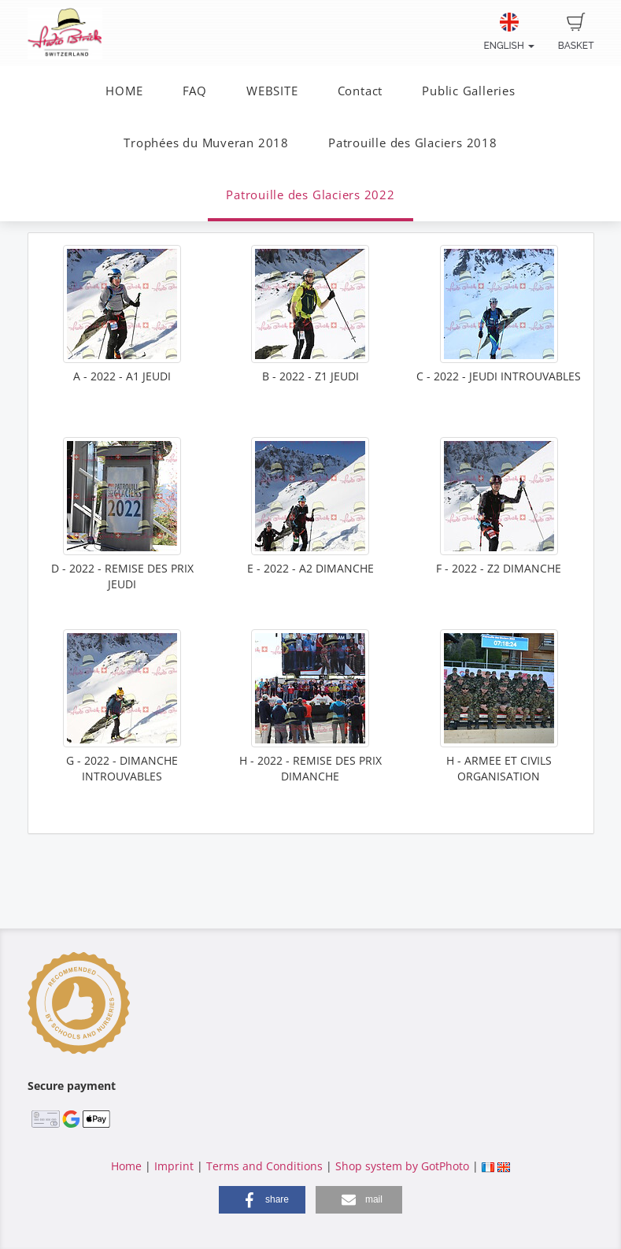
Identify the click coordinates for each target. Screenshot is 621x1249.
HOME (123, 91)
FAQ (195, 91)
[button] (262, 1200)
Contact (360, 91)
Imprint (174, 1165)
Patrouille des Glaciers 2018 (412, 143)
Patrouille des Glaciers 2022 (310, 195)
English (508, 32)
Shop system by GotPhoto (402, 1165)
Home (126, 1165)
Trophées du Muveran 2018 (206, 143)
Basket (576, 32)
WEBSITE (272, 91)
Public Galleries (468, 91)
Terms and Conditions (264, 1165)
